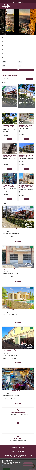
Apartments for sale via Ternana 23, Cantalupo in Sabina (26, 156)
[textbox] (18, 46)
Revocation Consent (24, 454)
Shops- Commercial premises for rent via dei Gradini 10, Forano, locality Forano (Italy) (11, 269)
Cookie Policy (18, 454)
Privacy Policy (13, 454)
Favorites (21, 2)
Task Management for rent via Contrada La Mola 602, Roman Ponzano (9, 99)
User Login (17, 2)
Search (18, 69)
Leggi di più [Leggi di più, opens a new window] (15, 463)
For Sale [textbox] (3, 37)
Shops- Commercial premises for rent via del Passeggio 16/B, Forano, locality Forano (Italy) (11, 351)
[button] (12, 468)
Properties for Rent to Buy (7, 75)
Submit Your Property (18, 425)
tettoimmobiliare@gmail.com (19, 451)
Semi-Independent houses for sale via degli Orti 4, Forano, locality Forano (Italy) (26, 186)
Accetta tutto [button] (28, 463)
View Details (18, 241)
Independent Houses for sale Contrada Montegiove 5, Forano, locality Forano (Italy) (25, 98)
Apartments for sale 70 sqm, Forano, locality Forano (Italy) (8, 186)
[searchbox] (18, 42)
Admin (9, 454)
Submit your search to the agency (18, 412)
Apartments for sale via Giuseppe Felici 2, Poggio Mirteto (25, 126)
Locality (3, 52)
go (29, 78)
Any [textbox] (3, 57)
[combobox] (18, 38)
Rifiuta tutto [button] (28, 465)
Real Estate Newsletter (18, 438)
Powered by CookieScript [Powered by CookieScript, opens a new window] (32, 469)
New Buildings (14, 75)
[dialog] (18, 464)
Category (3, 40)
